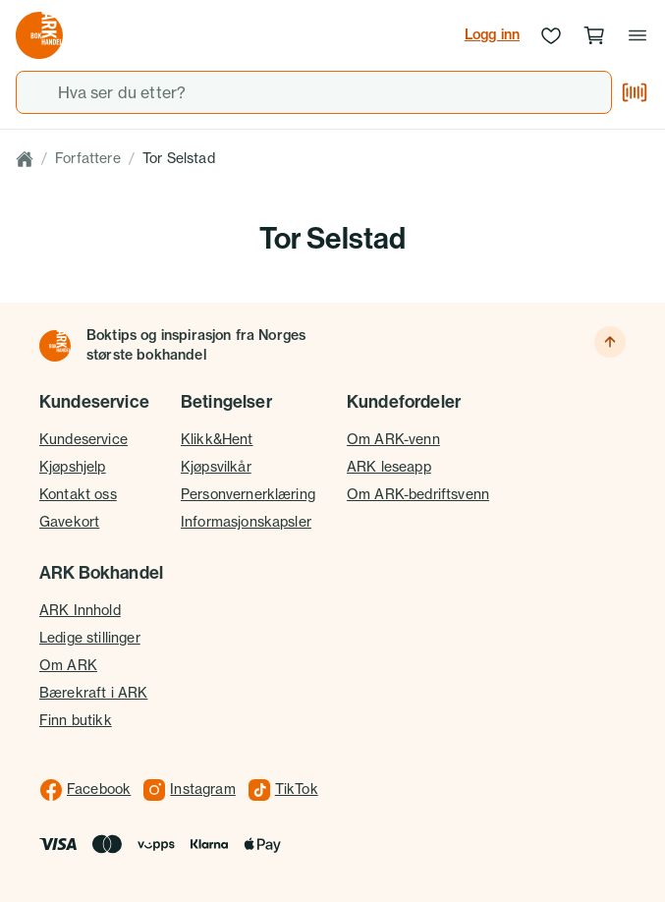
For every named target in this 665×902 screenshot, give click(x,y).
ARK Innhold (80, 610)
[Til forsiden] (55, 346)
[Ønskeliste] (551, 35)
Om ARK (68, 665)
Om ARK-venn (393, 439)
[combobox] (314, 92)
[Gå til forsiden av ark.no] (39, 35)
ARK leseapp (389, 467)
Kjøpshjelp (72, 467)
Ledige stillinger (89, 638)
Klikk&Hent (217, 439)
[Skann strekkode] (634, 92)
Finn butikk (75, 720)
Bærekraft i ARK (93, 693)
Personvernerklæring (248, 494)
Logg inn (492, 34)
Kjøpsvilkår (216, 467)
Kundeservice (83, 439)
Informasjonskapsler (246, 522)
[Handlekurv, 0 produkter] (594, 35)
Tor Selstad (178, 158)
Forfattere (88, 158)
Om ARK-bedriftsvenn (418, 494)
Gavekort (69, 522)
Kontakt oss (78, 494)
